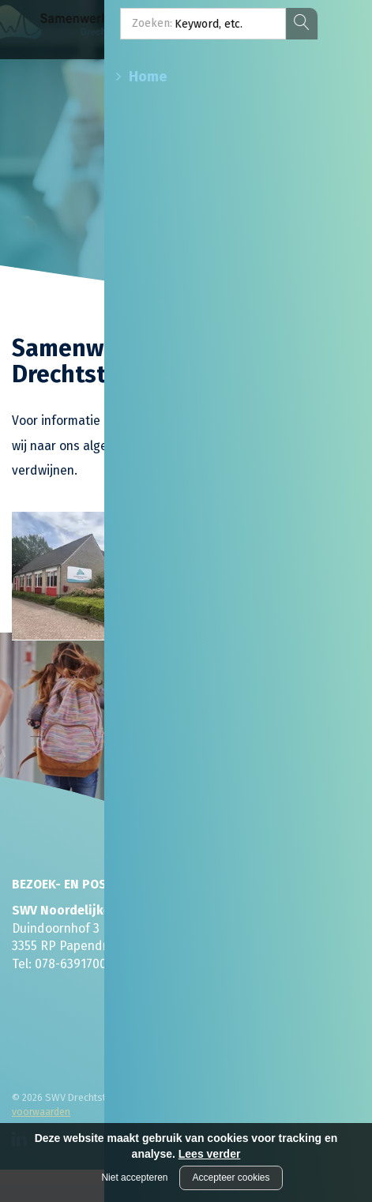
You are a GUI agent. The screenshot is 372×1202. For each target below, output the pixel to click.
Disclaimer (163, 1097)
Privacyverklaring (235, 1097)
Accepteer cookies (230, 1177)
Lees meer (223, 627)
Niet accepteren (134, 1177)
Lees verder (209, 1154)
